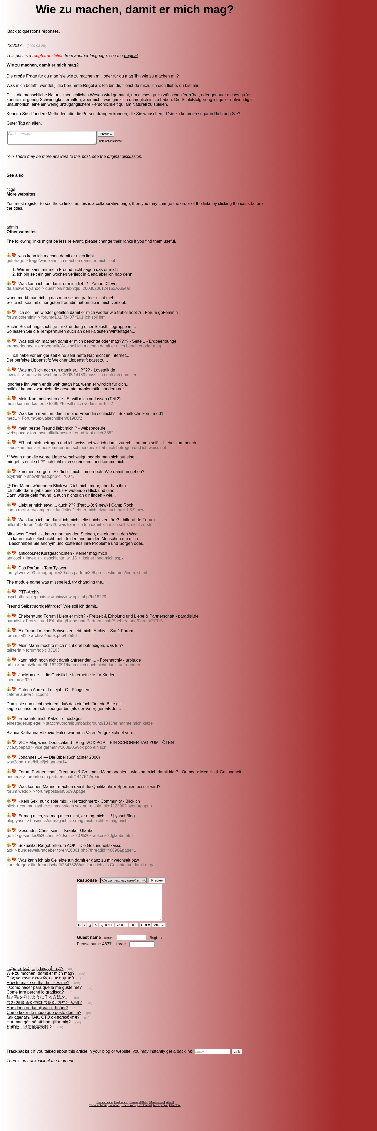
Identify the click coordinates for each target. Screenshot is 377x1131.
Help (145, 1111)
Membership (157, 1111)
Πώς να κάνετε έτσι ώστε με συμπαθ (40, 987)
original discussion (124, 159)
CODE (122, 934)
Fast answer (57, 139)
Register (156, 947)
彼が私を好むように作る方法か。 (38, 1006)
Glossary (135, 1111)
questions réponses (41, 31)
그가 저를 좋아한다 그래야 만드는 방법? (44, 1012)
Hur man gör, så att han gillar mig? (39, 1031)
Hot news (113, 1114)
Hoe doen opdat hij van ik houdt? (37, 1017)
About (169, 1111)
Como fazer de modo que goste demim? (44, 1022)
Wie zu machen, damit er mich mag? (41, 982)
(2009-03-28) (36, 46)
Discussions (128, 1114)
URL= (145, 934)
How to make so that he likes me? (38, 992)
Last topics (121, 1111)
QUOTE (107, 934)
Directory (175, 1114)
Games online (105, 1111)
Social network (97, 1114)
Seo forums (144, 1114)
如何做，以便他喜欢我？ (30, 1036)
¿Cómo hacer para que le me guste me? (44, 997)
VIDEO (159, 934)
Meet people (160, 1114)
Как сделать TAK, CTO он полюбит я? (43, 1026)
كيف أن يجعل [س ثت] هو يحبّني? (35, 978)
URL (134, 934)
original (131, 55)
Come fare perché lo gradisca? (35, 1001)
